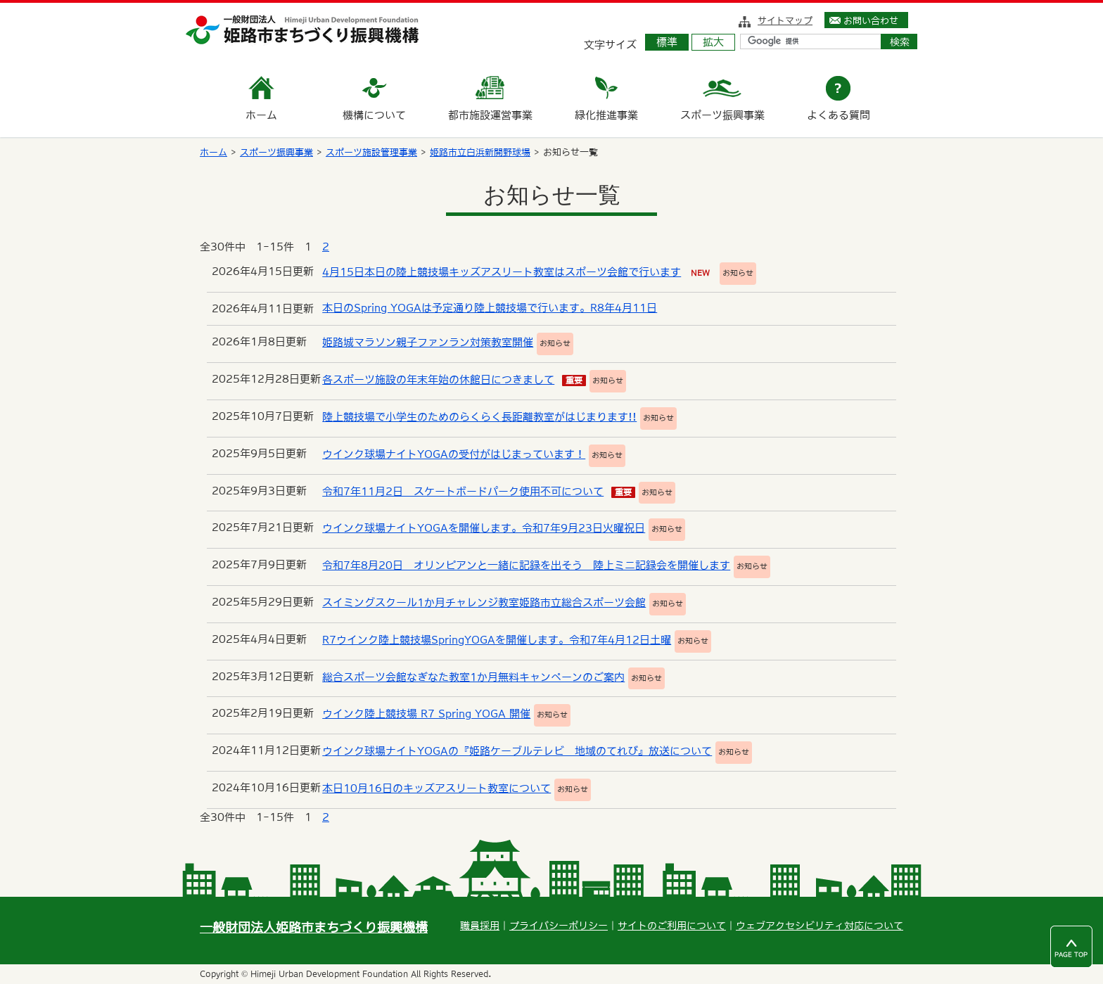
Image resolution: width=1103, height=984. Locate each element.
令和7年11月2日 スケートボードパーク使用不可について (463, 491)
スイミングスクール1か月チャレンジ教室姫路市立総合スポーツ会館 (484, 602)
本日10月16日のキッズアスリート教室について (436, 788)
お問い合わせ (870, 20)
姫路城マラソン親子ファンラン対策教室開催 (427, 342)
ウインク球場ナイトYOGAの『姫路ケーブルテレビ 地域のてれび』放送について (517, 751)
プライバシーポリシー (558, 926)
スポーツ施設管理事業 (371, 152)
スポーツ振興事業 (276, 152)
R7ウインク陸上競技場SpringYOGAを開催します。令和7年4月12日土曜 (496, 639)
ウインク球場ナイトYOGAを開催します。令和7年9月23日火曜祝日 (483, 528)
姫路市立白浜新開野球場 (480, 152)
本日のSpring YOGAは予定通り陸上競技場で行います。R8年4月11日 (489, 307)
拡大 (713, 42)
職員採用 (479, 926)
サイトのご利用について (672, 926)
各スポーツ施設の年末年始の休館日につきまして (438, 379)
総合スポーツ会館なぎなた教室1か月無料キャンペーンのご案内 (473, 677)
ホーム (213, 152)
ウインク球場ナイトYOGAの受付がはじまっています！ (453, 454)
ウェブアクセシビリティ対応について (819, 926)
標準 (666, 42)
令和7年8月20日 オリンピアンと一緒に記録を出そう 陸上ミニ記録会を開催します (526, 565)
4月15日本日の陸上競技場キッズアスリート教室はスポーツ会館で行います (501, 272)
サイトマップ (785, 20)
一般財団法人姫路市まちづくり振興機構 (314, 927)
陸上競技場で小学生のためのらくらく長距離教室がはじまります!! (479, 416)
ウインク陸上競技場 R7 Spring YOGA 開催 (426, 713)
